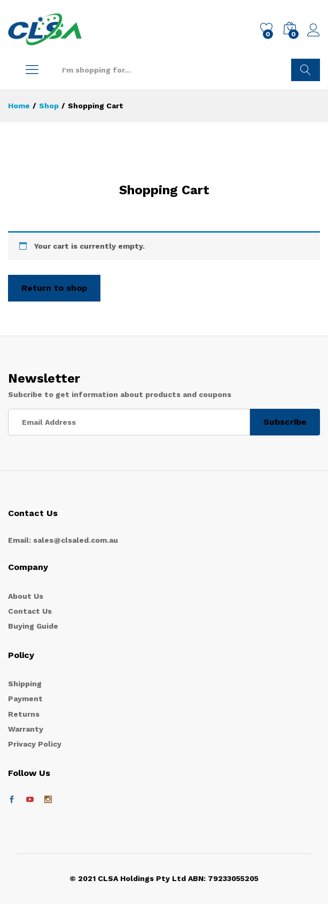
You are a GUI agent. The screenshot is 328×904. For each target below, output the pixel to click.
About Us (25, 596)
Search (305, 70)
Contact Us (30, 611)
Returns (24, 714)
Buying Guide (33, 626)
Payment (25, 698)
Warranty (25, 729)
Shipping (25, 683)
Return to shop (54, 288)
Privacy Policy (34, 744)
